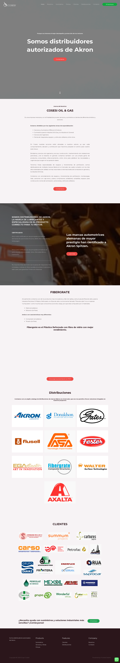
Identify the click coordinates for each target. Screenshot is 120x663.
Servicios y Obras (41, 644)
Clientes (76, 4)
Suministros (60, 4)
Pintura (69, 4)
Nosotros (52, 4)
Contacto (96, 4)
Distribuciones (86, 4)
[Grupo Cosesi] (9, 4)
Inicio (44, 4)
